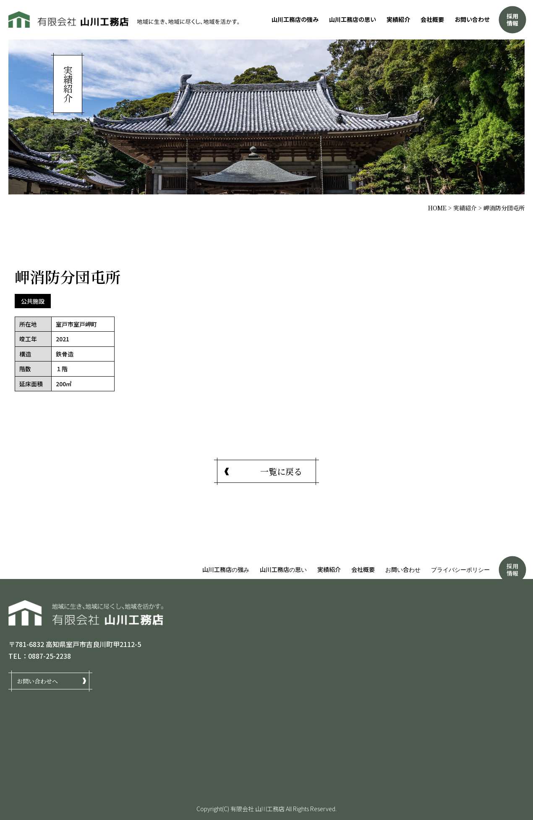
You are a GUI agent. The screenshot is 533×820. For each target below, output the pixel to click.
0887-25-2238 (49, 656)
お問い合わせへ (37, 680)
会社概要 (432, 19)
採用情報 (512, 19)
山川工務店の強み (295, 19)
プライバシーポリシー (460, 569)
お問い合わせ (472, 19)
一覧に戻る (281, 471)
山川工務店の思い (352, 19)
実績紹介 (398, 19)
